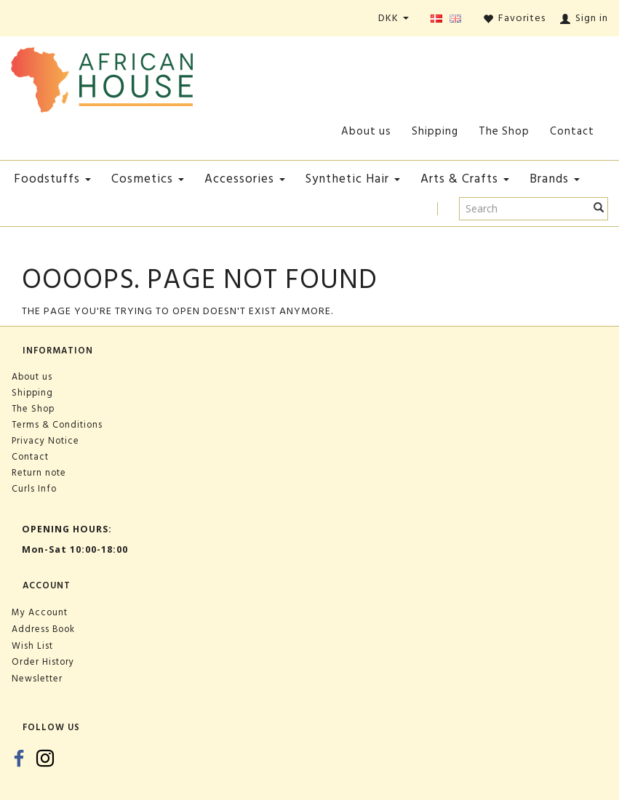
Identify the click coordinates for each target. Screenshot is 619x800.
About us (366, 131)
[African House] (102, 77)
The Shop (504, 131)
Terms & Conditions (57, 424)
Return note (39, 472)
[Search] (599, 208)
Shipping (435, 131)
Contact (572, 131)
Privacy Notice (45, 440)
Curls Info (34, 488)
